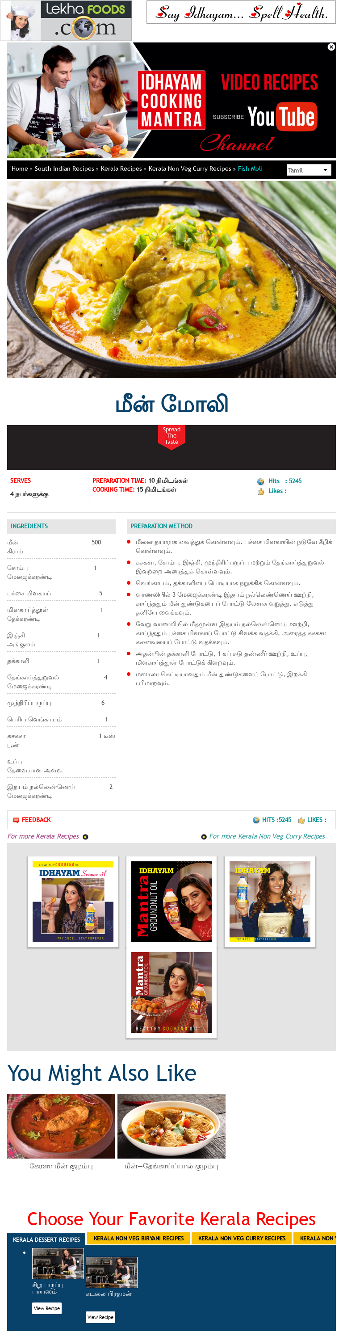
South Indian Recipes (67, 168)
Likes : (311, 820)
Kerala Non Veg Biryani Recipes (139, 1238)
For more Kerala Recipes (48, 835)
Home (22, 168)
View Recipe (47, 1308)
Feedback (31, 820)
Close (331, 47)
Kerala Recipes (123, 168)
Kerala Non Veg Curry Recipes (192, 168)
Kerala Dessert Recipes (46, 1239)
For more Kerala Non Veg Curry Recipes (263, 835)
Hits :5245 (272, 820)
